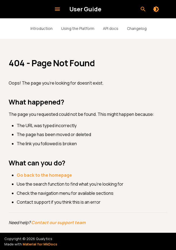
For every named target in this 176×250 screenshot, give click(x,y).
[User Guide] (31, 9)
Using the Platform (77, 28)
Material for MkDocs (40, 244)
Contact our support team (58, 222)
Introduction (41, 28)
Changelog (137, 28)
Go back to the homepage (44, 175)
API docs (110, 28)
